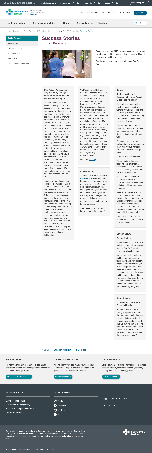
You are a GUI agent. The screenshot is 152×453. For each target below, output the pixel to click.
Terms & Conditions (40, 449)
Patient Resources (15, 48)
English (140, 23)
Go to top (81, 350)
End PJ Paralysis (70, 31)
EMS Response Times (15, 401)
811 (33, 365)
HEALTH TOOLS (126, 13)
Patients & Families (37, 31)
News (67, 23)
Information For (20, 31)
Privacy (53, 449)
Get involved (85, 23)
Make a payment (111, 377)
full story (92, 160)
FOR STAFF (79, 13)
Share (45, 350)
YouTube (59, 410)
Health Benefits (13, 58)
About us (104, 23)
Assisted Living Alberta (69, 3)
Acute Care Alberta (48, 3)
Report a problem (63, 350)
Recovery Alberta (111, 3)
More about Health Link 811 (19, 377)
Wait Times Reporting (15, 412)
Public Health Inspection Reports (20, 408)
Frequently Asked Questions (18, 64)
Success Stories (14, 43)
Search (140, 13)
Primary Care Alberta (91, 3)
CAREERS (112, 13)
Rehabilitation (54, 31)
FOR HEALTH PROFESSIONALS (96, 13)
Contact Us (60, 401)
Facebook (60, 406)
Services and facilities (45, 23)
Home (8, 31)
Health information (17, 23)
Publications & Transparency (18, 405)
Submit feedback (63, 377)
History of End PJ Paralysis (18, 53)
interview (84, 178)
